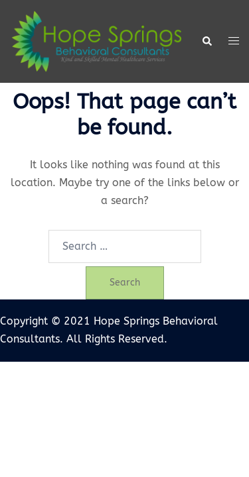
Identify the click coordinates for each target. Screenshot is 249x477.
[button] (206, 41)
